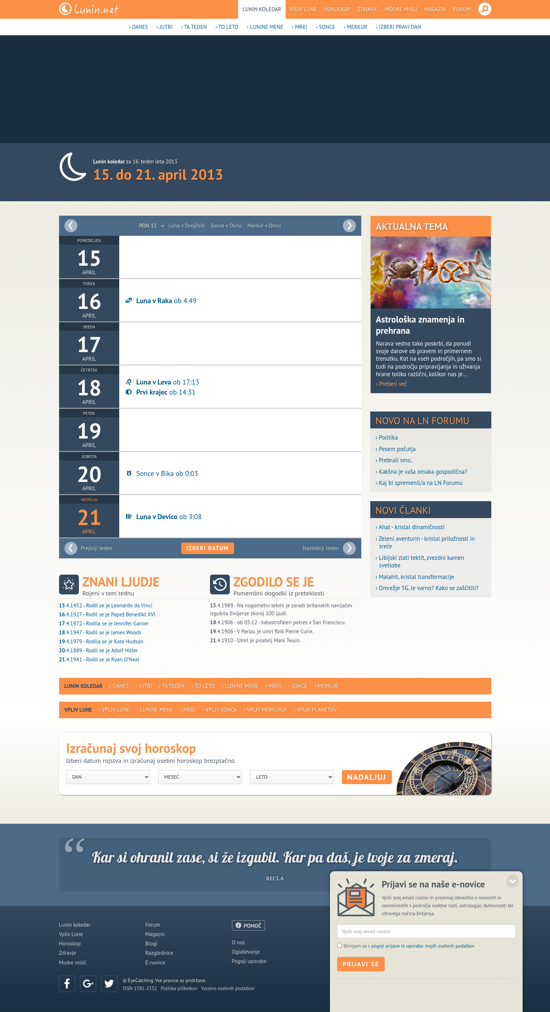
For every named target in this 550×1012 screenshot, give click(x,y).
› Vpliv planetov (315, 709)
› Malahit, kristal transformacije (415, 577)
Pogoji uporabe (249, 961)
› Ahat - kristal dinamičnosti (410, 527)
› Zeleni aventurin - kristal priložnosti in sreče (425, 542)
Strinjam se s (408, 990)
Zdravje (368, 9)
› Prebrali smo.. (394, 460)
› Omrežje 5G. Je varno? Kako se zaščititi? (427, 588)
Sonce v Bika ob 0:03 (161, 473)
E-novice (155, 962)
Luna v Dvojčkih (187, 225)
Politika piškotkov (179, 988)
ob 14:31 (160, 391)
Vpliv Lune (303, 9)
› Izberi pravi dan (398, 26)
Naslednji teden (321, 548)
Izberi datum (208, 548)
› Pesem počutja (396, 449)
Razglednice (159, 952)
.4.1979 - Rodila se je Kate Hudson (101, 641)
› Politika (387, 437)
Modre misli (401, 9)
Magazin (435, 9)
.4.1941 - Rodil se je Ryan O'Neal (99, 659)
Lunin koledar (261, 9)
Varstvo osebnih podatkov (228, 988)
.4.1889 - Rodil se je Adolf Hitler (98, 650)
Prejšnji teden (97, 548)
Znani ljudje (121, 582)
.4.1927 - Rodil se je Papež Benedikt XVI (107, 614)
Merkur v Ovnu (264, 225)
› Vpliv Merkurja (265, 709)
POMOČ (252, 925)
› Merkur (355, 26)
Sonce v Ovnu (226, 225)
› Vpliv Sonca (220, 709)
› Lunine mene (265, 26)
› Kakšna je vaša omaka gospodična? (422, 472)
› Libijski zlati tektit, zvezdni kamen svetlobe (420, 561)
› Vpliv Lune (114, 709)
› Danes (138, 26)
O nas (238, 942)
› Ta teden (194, 26)
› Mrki (299, 26)
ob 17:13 (162, 381)
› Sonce (325, 26)
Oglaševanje (246, 951)
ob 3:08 (163, 516)
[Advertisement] (275, 89)
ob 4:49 (160, 300)
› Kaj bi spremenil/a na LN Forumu (419, 483)
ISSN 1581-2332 (140, 988)
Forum (462, 9)
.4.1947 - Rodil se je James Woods (100, 632)
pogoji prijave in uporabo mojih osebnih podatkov (423, 990)
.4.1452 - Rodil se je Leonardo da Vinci (105, 605)
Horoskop (337, 9)
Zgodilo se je (273, 582)
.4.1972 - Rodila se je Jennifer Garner (104, 623)
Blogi (151, 943)
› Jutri (165, 26)
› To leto (226, 26)
